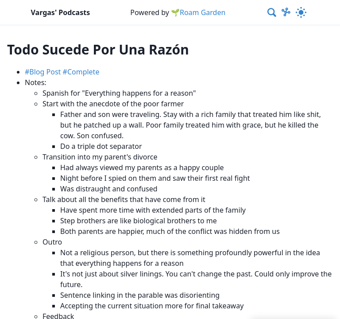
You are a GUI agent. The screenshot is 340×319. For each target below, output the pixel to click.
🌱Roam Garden (198, 12)
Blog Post (45, 72)
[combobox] (272, 12)
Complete (83, 72)
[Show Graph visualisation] (286, 12)
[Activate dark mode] (301, 12)
